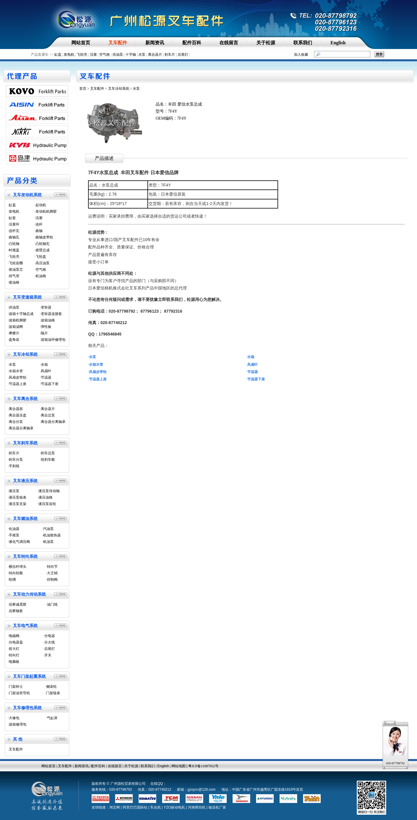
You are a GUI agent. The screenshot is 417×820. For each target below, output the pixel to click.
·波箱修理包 (17, 724)
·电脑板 (13, 662)
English (163, 766)
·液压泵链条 (17, 497)
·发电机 (13, 211)
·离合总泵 (47, 415)
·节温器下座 (49, 384)
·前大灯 (13, 649)
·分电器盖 (15, 642)
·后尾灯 (49, 649)
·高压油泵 (42, 263)
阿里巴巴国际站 (135, 807)
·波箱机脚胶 (17, 320)
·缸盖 (12, 205)
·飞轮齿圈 (15, 263)
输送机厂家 (217, 807)
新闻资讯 (82, 766)
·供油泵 (13, 307)
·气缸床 (52, 718)
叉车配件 (97, 89)
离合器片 (155, 54)
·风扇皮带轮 (17, 377)
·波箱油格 (47, 320)
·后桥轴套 (15, 611)
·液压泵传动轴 (49, 491)
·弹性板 (45, 327)
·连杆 (39, 224)
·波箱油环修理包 (52, 340)
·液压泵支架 (17, 504)
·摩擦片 (13, 333)
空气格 (104, 54)
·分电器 (49, 636)
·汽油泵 (48, 529)
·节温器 (45, 377)
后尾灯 (183, 54)
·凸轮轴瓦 (42, 244)
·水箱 (44, 364)
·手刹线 (13, 466)
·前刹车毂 (47, 460)
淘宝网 (114, 807)
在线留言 (115, 766)
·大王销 (52, 573)
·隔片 (44, 333)
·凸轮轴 (13, 244)
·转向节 (52, 567)
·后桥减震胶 (17, 604)
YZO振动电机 (174, 807)
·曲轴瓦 (13, 237)
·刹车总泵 (47, 453)
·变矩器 (45, 307)
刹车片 (169, 54)
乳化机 (155, 807)
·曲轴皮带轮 (44, 237)
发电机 (69, 54)
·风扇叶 (45, 371)
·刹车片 (13, 453)
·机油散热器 (51, 535)
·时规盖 (13, 250)
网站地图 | (180, 766)
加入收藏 (301, 54)
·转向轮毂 (15, 573)
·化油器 (13, 529)
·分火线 (49, 642)
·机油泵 (48, 542)
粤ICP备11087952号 (203, 766)
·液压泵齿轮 (47, 504)
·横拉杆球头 (17, 567)
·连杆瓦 (13, 231)
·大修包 (13, 718)
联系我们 (148, 766)
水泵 (141, 54)
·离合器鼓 (15, 409)
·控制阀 (52, 579)
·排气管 (13, 276)
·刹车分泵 (15, 460)
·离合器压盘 (17, 415)
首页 (82, 89)
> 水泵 (134, 89)
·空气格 (40, 269)
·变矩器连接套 (51, 314)
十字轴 (130, 54)
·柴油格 (13, 282)
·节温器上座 (17, 384)
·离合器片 (47, 409)
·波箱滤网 (15, 327)
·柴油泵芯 (15, 269)
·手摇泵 (13, 535)
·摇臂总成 (42, 250)
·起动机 (40, 205)
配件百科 (98, 766)
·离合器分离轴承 (52, 422)
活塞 (93, 54)
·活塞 (39, 218)
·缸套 (12, 218)
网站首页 (48, 766)
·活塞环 (13, 224)
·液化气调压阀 (19, 542)
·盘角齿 (13, 340)
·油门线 (52, 604)
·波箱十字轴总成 (20, 314)
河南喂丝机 (197, 807)
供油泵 (117, 54)
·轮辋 (12, 579)
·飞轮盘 (40, 257)
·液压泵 (13, 491)
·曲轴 (39, 231)
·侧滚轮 (51, 687)
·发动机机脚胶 (46, 211)
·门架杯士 (15, 687)
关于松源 (131, 766)
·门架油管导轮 (19, 693)
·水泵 (12, 364)
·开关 (47, 655)
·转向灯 (13, 655)
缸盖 (57, 54)
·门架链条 (52, 693)
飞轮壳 (82, 54)
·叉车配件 (15, 749)
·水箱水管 (15, 371)
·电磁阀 (13, 636)
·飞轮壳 (13, 257)
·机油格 (40, 276)
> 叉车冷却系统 (117, 89)
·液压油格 (45, 497)
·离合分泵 (15, 422)
